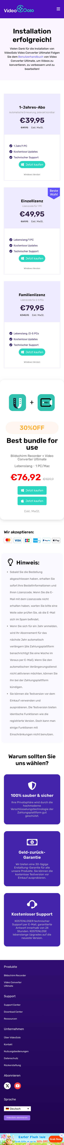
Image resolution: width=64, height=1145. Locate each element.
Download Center (13, 1011)
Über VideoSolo (12, 1037)
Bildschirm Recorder (15, 975)
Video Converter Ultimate (13, 984)
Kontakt (8, 1044)
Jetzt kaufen (32, 164)
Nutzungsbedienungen (16, 1051)
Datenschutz (11, 1058)
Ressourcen (10, 1018)
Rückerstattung (12, 1065)
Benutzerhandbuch (30, 56)
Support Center (12, 1004)
